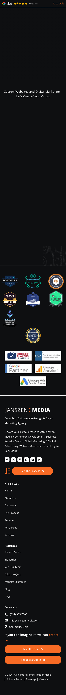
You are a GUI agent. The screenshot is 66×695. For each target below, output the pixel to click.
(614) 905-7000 (18, 614)
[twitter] (13, 459)
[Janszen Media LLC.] (28, 409)
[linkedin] (39, 459)
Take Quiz (58, 3)
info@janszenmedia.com (24, 620)
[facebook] (7, 459)
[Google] (26, 459)
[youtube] (32, 459)
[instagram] (19, 459)
